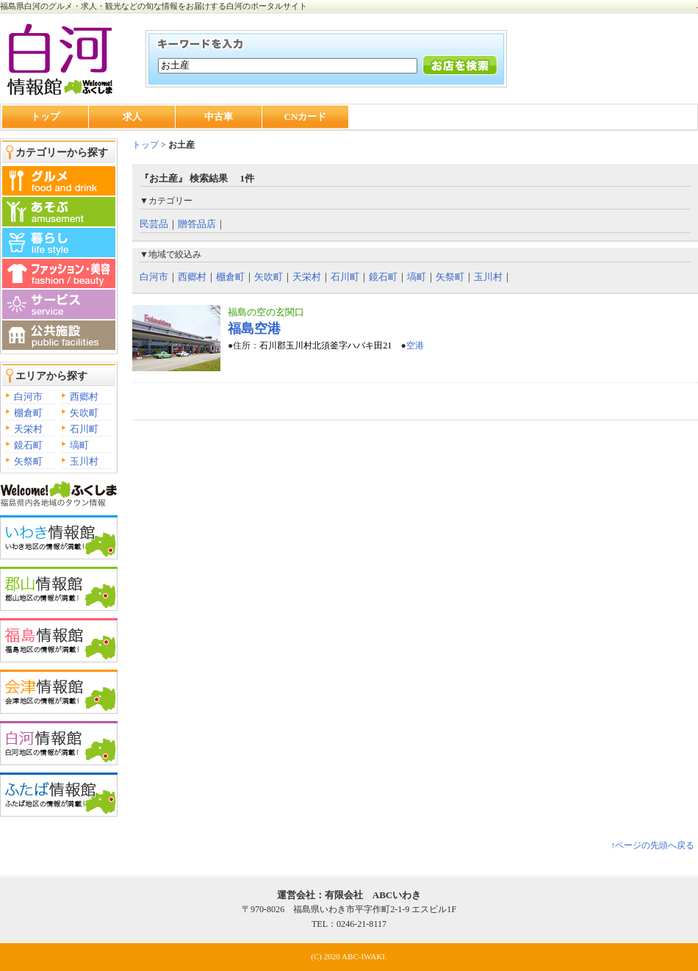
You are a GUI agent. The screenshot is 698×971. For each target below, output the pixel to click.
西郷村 (84, 396)
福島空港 (254, 328)
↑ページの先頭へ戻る (652, 845)
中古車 (218, 116)
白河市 (28, 396)
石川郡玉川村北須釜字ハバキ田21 (325, 345)
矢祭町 (28, 461)
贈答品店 (197, 223)
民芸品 (154, 223)
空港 (415, 345)
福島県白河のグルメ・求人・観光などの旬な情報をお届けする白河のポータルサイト (153, 5)
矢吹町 (84, 412)
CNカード (305, 116)
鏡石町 (28, 445)
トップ (45, 116)
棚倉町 (28, 412)
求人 (132, 116)
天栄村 (28, 428)
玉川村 (84, 461)
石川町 (84, 428)
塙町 (79, 445)
